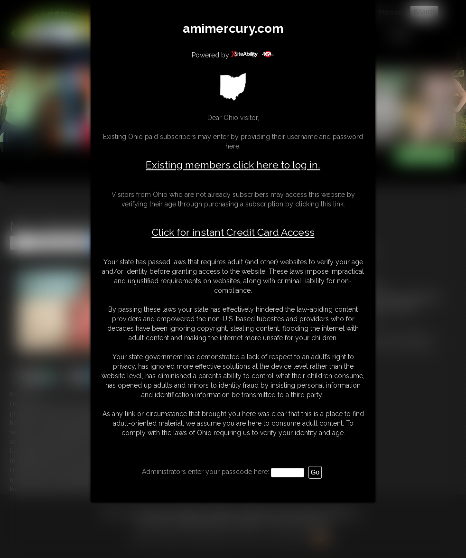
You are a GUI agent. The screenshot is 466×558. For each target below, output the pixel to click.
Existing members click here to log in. (233, 165)
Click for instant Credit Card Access (233, 232)
